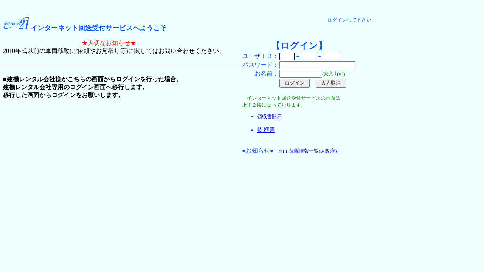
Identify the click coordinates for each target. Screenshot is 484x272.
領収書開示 (269, 116)
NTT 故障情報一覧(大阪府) (307, 151)
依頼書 (266, 130)
